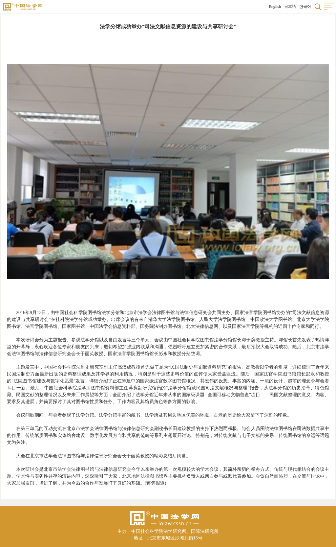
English (275, 6)
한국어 (305, 6)
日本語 (290, 6)
